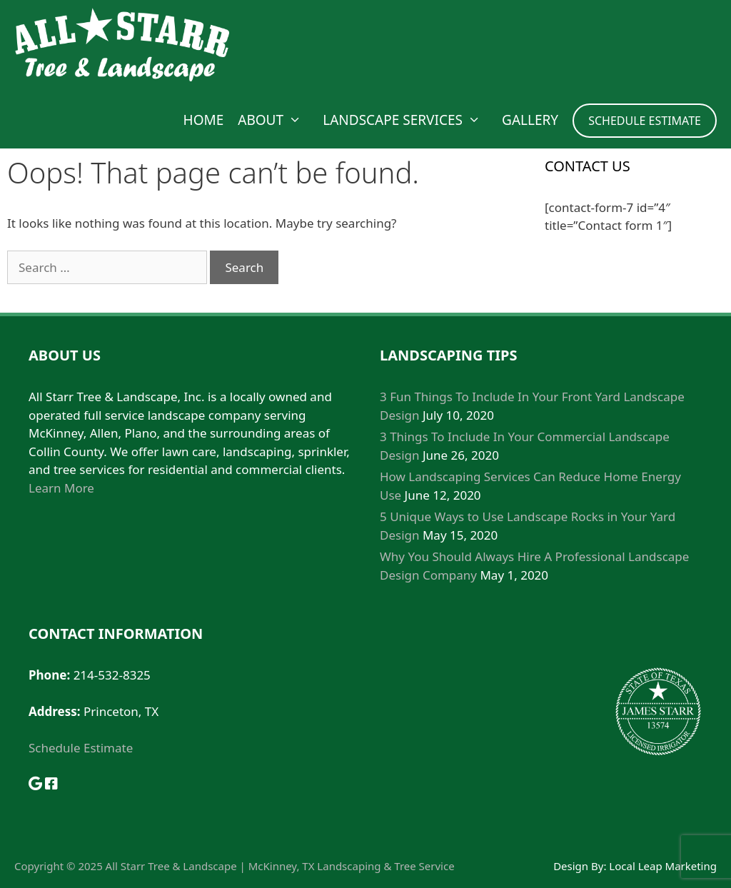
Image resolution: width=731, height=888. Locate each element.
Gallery (530, 120)
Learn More (61, 488)
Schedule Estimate (81, 748)
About (277, 120)
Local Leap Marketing (663, 866)
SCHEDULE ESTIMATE (644, 120)
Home (203, 120)
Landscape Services (409, 120)
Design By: (581, 866)
